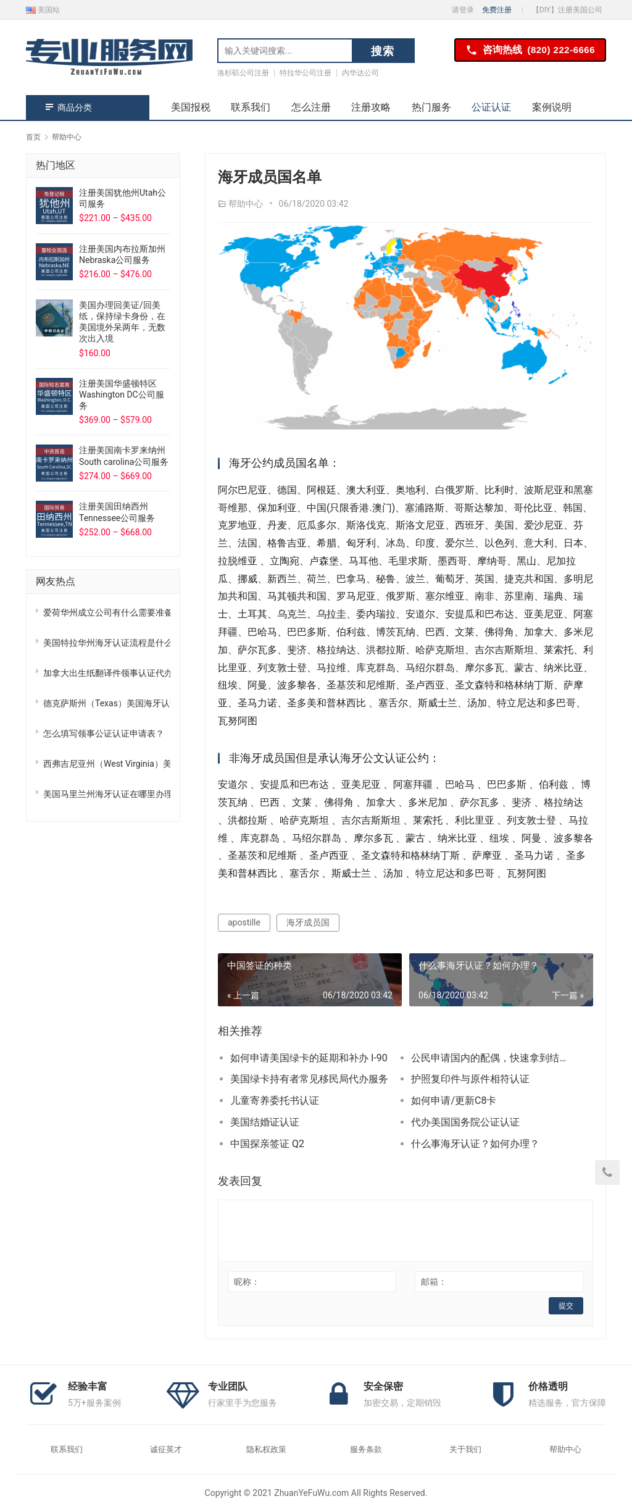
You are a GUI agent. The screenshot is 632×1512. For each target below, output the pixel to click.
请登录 (463, 10)
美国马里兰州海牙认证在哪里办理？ (106, 794)
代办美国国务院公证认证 (465, 1122)
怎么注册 (311, 107)
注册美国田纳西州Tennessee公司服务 (117, 511)
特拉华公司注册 (305, 73)
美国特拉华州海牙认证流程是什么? (106, 643)
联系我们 (250, 107)
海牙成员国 (308, 922)
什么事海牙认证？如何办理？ (475, 1144)
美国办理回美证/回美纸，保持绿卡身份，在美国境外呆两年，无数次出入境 (122, 322)
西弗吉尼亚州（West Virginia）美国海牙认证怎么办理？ (106, 764)
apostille (244, 922)
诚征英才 (166, 1449)
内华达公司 (360, 73)
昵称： (247, 1282)
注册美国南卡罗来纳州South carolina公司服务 (123, 455)
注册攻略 (371, 107)
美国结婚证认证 (264, 1122)
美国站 (43, 10)
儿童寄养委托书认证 (274, 1100)
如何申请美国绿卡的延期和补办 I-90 (309, 1058)
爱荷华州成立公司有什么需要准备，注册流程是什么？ (106, 612)
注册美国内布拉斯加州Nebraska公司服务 (122, 254)
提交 (566, 1305)
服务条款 (366, 1449)
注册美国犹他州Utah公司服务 (122, 198)
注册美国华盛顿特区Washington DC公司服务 (121, 394)
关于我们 (465, 1449)
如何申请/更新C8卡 (453, 1100)
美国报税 (190, 107)
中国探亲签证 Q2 (267, 1144)
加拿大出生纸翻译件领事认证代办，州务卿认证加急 (106, 673)
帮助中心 (245, 204)
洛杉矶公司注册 (243, 73)
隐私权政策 (266, 1449)
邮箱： (434, 1282)
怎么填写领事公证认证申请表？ (103, 733)
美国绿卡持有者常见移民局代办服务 (309, 1079)
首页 (33, 137)
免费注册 (497, 10)
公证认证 (491, 107)
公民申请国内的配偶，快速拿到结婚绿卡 (492, 1058)
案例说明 (552, 107)
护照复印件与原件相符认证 (470, 1079)
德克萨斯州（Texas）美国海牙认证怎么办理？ (106, 703)
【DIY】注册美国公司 (567, 10)
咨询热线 (530, 50)
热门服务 (431, 107)
